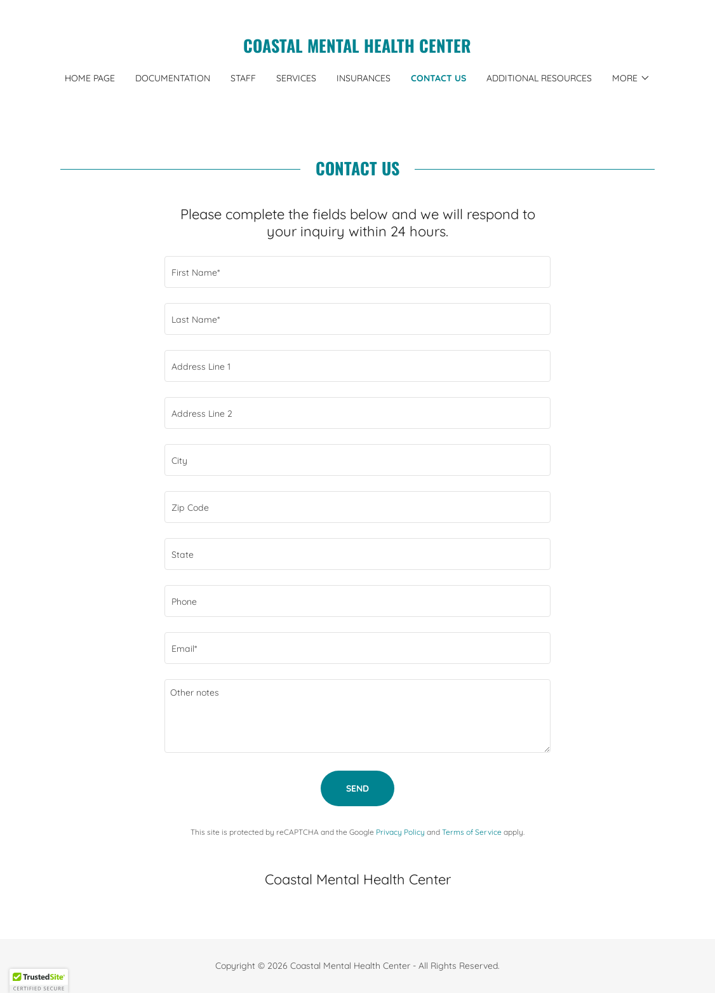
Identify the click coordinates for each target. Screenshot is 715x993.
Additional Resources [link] (539, 78)
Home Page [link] (90, 78)
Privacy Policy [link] (400, 832)
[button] (631, 78)
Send (357, 788)
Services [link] (296, 78)
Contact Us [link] (438, 78)
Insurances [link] (364, 78)
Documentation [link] (172, 78)
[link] (357, 49)
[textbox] (357, 272)
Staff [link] (243, 78)
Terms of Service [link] (472, 832)
